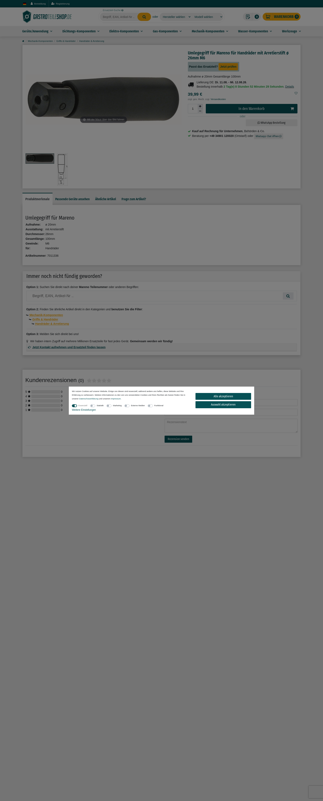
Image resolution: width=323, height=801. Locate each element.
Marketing (117, 405)
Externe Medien (138, 405)
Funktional (158, 405)
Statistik (100, 405)
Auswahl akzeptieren (223, 404)
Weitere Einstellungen (84, 409)
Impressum (116, 399)
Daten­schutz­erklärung (88, 399)
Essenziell (82, 405)
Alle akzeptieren (223, 396)
